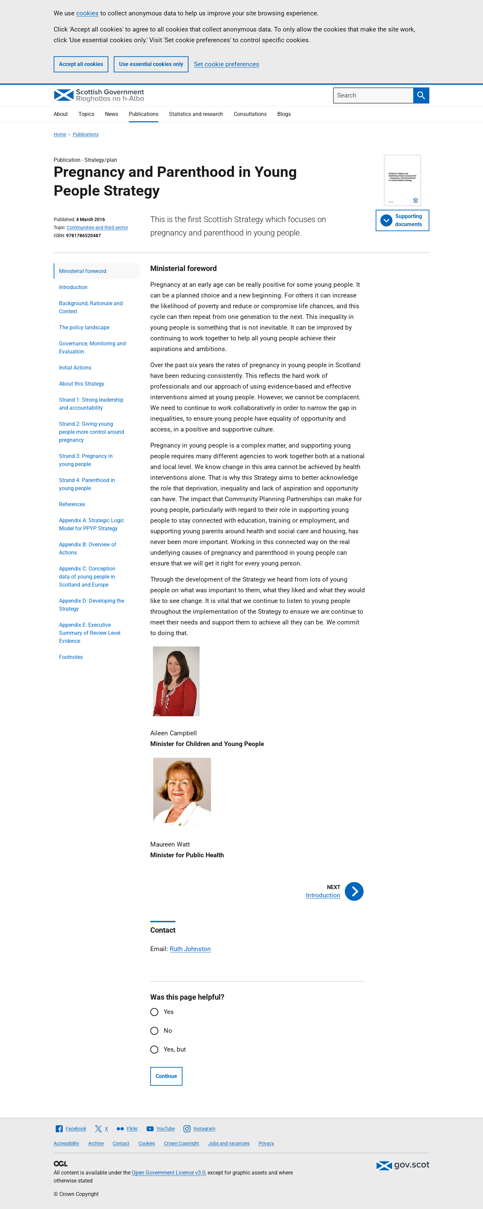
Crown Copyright (181, 1143)
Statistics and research (196, 114)
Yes (169, 1012)
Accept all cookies (81, 64)
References (72, 504)
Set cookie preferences (226, 64)
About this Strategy (81, 384)
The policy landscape (84, 327)
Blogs (284, 114)
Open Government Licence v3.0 (168, 1172)
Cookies (147, 1143)
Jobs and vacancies (229, 1143)
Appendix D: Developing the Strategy (91, 605)
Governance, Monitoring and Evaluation (92, 347)
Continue (166, 1076)
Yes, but (175, 1049)
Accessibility (66, 1143)
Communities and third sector (97, 227)
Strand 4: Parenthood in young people (87, 484)
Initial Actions (75, 367)
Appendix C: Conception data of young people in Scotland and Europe (87, 576)
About (61, 114)
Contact (121, 1143)
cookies (87, 13)
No (168, 1030)
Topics (86, 114)
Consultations (250, 114)
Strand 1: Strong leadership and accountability (91, 404)
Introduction (73, 287)
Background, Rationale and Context (91, 307)
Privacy (266, 1143)
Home (60, 134)
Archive (96, 1143)
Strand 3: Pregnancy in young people (86, 460)
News (111, 114)
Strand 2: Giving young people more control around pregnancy (91, 432)
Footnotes (71, 657)
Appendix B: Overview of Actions (87, 548)
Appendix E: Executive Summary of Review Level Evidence (89, 633)
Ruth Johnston (190, 949)
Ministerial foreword (82, 271)
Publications (143, 114)
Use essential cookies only (151, 64)
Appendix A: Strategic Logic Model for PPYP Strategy (91, 524)
